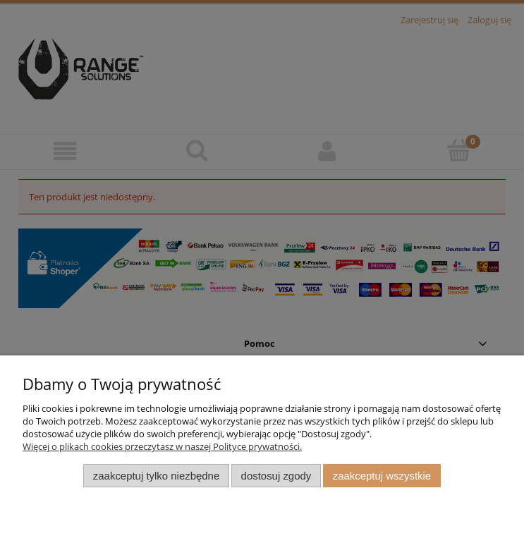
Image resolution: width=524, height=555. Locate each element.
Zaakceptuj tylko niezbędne (156, 476)
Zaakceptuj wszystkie (382, 476)
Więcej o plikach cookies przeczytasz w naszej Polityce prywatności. (162, 446)
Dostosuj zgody (276, 476)
